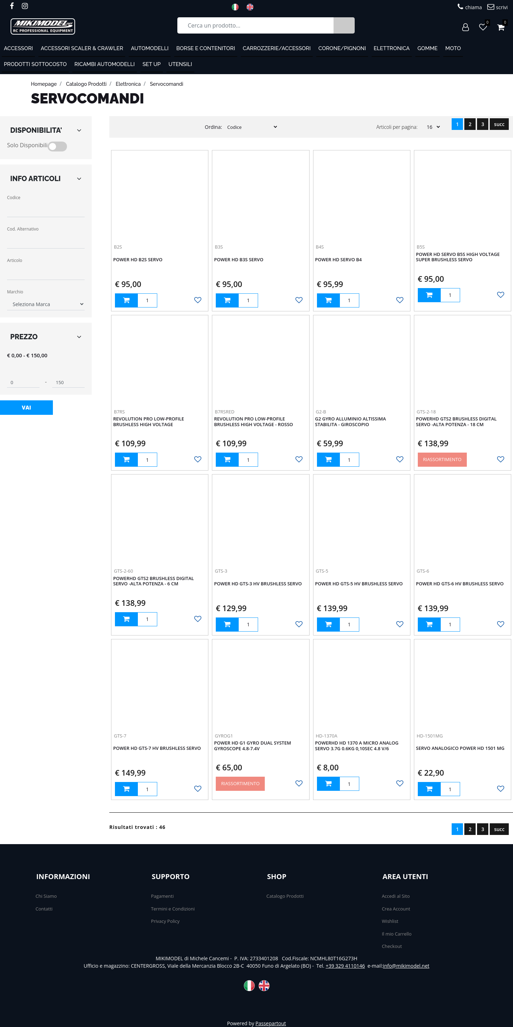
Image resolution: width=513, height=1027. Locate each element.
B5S (421, 247)
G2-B (321, 411)
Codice (13, 198)
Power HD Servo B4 (338, 260)
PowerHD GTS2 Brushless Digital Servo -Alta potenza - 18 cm (456, 422)
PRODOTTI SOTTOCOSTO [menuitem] (35, 64)
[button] (344, 25)
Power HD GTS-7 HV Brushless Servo (157, 748)
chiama (470, 7)
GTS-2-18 (426, 411)
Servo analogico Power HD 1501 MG (460, 748)
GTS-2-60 (123, 571)
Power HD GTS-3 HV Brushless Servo (258, 584)
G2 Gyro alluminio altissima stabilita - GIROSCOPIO (350, 422)
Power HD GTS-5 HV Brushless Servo (359, 584)
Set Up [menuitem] (151, 64)
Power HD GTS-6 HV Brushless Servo (460, 584)
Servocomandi (166, 84)
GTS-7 (120, 736)
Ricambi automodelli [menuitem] (104, 64)
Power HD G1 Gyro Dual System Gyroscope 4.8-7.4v (252, 746)
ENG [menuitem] (252, 7)
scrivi (497, 7)
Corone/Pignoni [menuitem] (342, 48)
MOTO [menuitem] (453, 48)
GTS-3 (221, 571)
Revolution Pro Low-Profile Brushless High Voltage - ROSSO (253, 422)
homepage (44, 84)
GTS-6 (423, 571)
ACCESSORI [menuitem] (18, 48)
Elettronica (128, 84)
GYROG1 (224, 736)
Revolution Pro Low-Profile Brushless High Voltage (148, 422)
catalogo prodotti (86, 84)
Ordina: (213, 127)
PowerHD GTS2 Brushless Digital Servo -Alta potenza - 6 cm (153, 581)
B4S (320, 247)
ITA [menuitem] (237, 7)
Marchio (15, 292)
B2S (118, 247)
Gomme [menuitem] (427, 48)
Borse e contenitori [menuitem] (205, 48)
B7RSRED (224, 411)
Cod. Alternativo (22, 229)
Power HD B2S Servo (138, 260)
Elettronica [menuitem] (392, 48)
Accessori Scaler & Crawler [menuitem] (82, 48)
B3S (219, 247)
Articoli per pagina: (396, 127)
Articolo (14, 260)
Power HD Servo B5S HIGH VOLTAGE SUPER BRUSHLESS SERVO (458, 257)
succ (499, 124)
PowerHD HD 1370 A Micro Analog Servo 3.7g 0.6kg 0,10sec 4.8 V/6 (357, 746)
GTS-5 (322, 571)
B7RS (119, 411)
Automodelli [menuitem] (150, 48)
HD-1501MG (430, 736)
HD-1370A (326, 736)
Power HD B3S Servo (238, 260)
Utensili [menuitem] (180, 64)
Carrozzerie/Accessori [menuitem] (277, 48)
